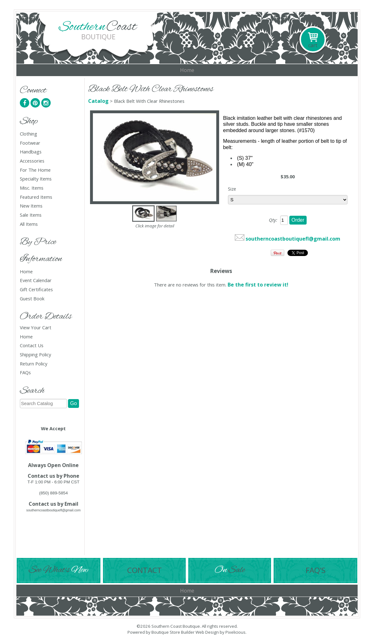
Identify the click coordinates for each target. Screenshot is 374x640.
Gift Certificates (36, 289)
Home (187, 70)
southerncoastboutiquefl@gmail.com (293, 238)
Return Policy (33, 364)
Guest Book (32, 299)
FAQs (25, 373)
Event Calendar (36, 280)
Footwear (30, 143)
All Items (29, 224)
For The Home (35, 170)
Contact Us (31, 345)
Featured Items (36, 197)
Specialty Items (36, 179)
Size (232, 189)
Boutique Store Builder (173, 632)
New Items (31, 206)
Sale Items (31, 215)
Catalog (98, 100)
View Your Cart (35, 327)
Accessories (32, 161)
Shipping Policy (35, 355)
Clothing (28, 134)
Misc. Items (31, 188)
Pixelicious (235, 632)
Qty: (273, 220)
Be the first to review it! (258, 284)
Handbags (31, 152)
